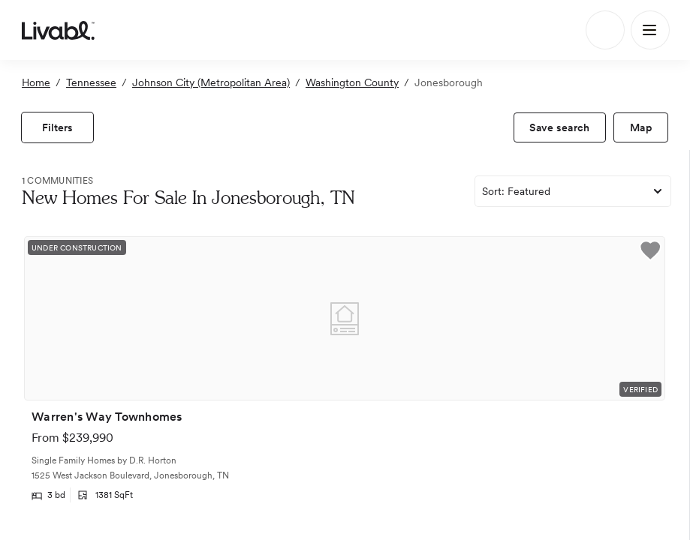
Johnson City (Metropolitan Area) (211, 82)
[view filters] (57, 127)
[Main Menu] (650, 30)
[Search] (605, 30)
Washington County (352, 82)
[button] (650, 253)
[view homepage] (58, 30)
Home (36, 82)
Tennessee (91, 82)
